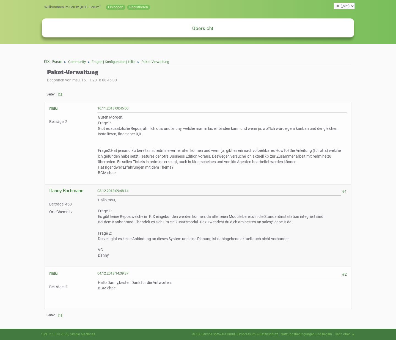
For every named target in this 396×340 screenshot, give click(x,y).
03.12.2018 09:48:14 (112, 191)
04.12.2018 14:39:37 (112, 273)
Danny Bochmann (66, 191)
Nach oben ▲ (344, 334)
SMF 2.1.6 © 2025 (54, 334)
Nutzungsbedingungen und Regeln (306, 334)
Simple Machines (82, 334)
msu (53, 108)
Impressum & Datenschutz (258, 334)
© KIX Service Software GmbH (214, 334)
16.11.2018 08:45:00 (112, 108)
